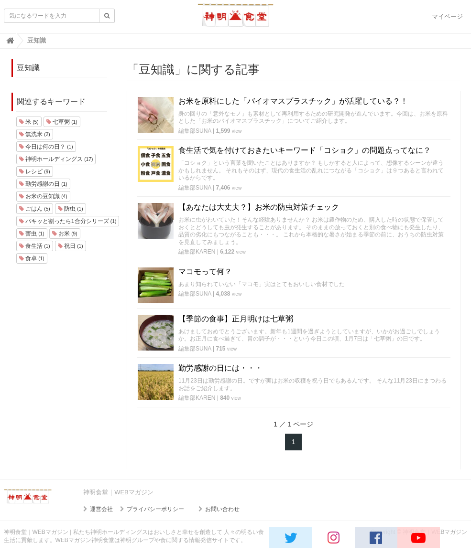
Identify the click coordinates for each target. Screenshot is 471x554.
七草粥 (61, 121)
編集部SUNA (194, 131)
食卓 (31, 258)
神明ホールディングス (56, 159)
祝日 (70, 246)
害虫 (31, 233)
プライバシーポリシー (155, 509)
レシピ (34, 171)
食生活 (34, 246)
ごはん (34, 208)
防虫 (70, 208)
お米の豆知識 (43, 196)
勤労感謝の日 (43, 184)
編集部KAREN (196, 251)
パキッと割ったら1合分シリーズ (68, 221)
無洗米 (34, 134)
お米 (64, 233)
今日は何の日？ (46, 146)
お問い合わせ (222, 509)
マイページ (447, 16)
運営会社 (101, 509)
